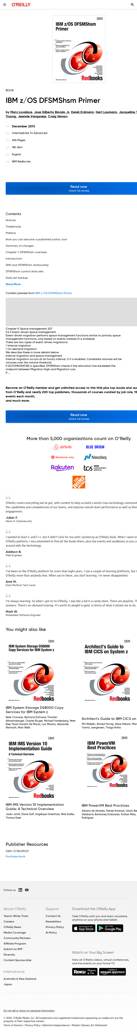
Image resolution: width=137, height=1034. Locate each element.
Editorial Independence (56, 1025)
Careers (9, 921)
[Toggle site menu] (4, 4)
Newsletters (53, 921)
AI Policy (51, 932)
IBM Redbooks (21, 161)
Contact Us (53, 916)
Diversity (9, 954)
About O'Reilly (15, 909)
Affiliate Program (15, 943)
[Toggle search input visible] (132, 4)
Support (52, 909)
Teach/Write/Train (16, 916)
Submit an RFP (13, 949)
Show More (13, 284)
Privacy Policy (55, 927)
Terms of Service (13, 1025)
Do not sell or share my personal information (29, 1010)
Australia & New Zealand (20, 979)
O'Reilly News (12, 927)
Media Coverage (15, 932)
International (14, 971)
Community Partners (17, 938)
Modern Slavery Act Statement (89, 1025)
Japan (8, 984)
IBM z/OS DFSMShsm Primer (53, 293)
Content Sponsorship (17, 960)
